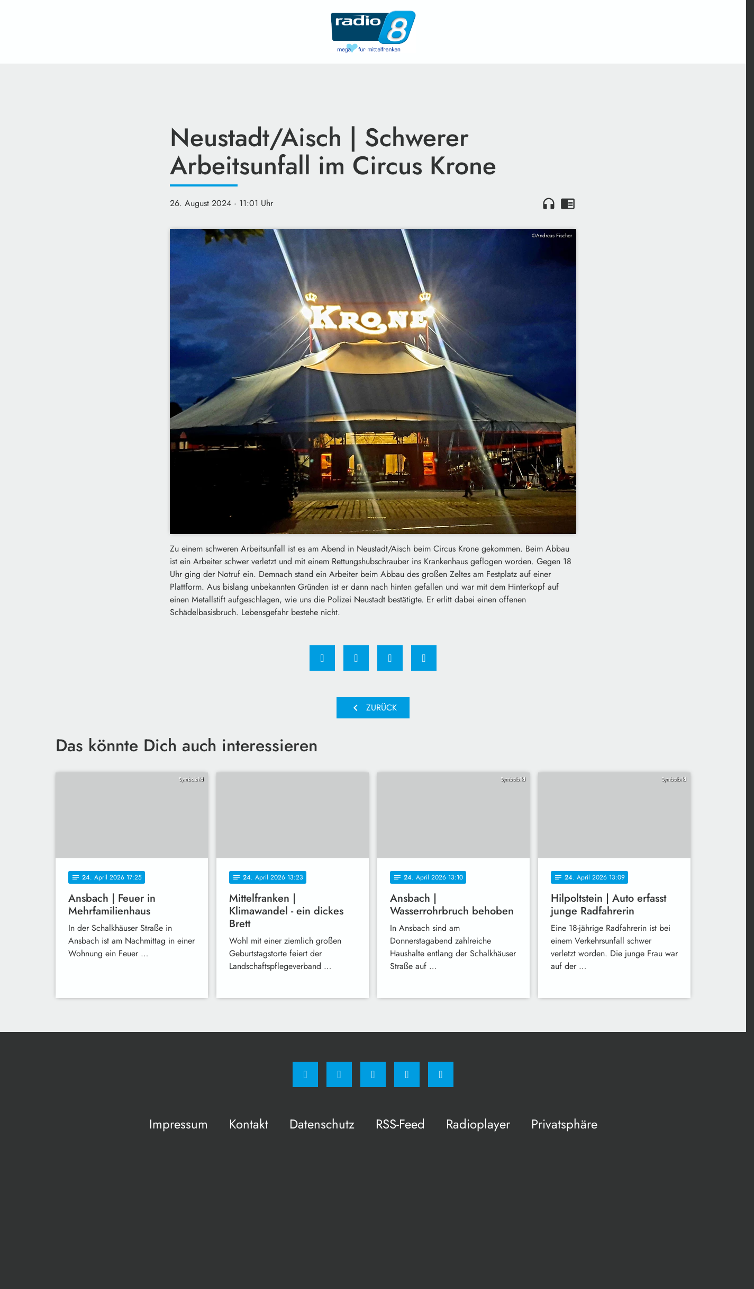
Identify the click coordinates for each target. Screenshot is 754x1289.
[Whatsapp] (373, 1074)
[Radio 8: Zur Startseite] (373, 32)
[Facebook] (305, 1074)
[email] (440, 1074)
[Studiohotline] (407, 1074)
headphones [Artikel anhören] (548, 203)
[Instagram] (339, 1074)
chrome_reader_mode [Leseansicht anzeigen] (567, 203)
